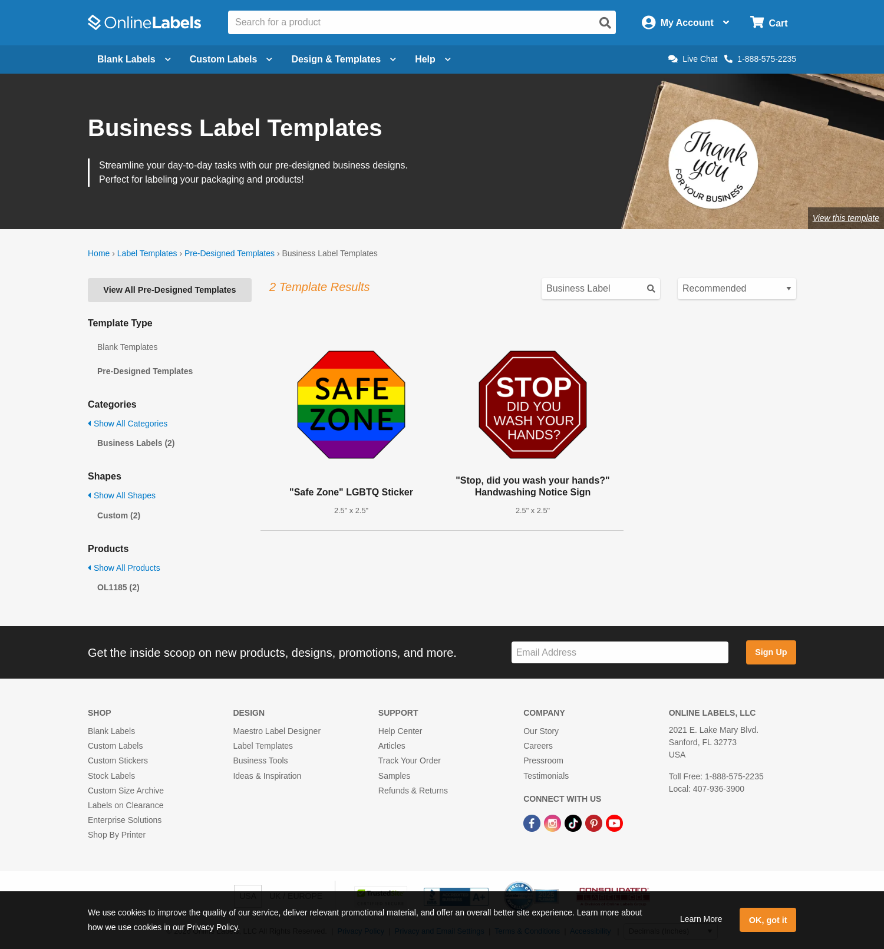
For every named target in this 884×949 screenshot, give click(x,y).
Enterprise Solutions (124, 820)
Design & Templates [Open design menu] (343, 59)
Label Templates (147, 253)
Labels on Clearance (125, 805)
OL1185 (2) (118, 587)
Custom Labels (115, 745)
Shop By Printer (117, 834)
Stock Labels (111, 776)
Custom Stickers (118, 760)
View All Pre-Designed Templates (169, 290)
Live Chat (692, 59)
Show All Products (124, 568)
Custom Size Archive (126, 790)
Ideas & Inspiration (267, 776)
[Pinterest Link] (595, 822)
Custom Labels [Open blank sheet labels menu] (231, 59)
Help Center (400, 731)
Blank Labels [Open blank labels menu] (134, 59)
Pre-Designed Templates (229, 253)
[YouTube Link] (614, 822)
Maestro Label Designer (277, 731)
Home (99, 253)
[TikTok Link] (574, 822)
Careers (538, 745)
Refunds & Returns (413, 790)
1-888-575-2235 (760, 59)
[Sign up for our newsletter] (620, 652)
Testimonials (546, 776)
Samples (394, 776)
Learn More (701, 919)
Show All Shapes (122, 495)
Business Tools (260, 760)
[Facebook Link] (533, 822)
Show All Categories (127, 423)
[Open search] (605, 23)
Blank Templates (127, 347)
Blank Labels (111, 731)
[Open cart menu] (768, 22)
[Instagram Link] (553, 822)
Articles (391, 745)
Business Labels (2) (136, 443)
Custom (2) (118, 515)
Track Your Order (409, 760)
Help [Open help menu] (433, 59)
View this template (846, 218)
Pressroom (543, 760)
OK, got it (768, 920)
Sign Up (771, 652)
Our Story (541, 731)
